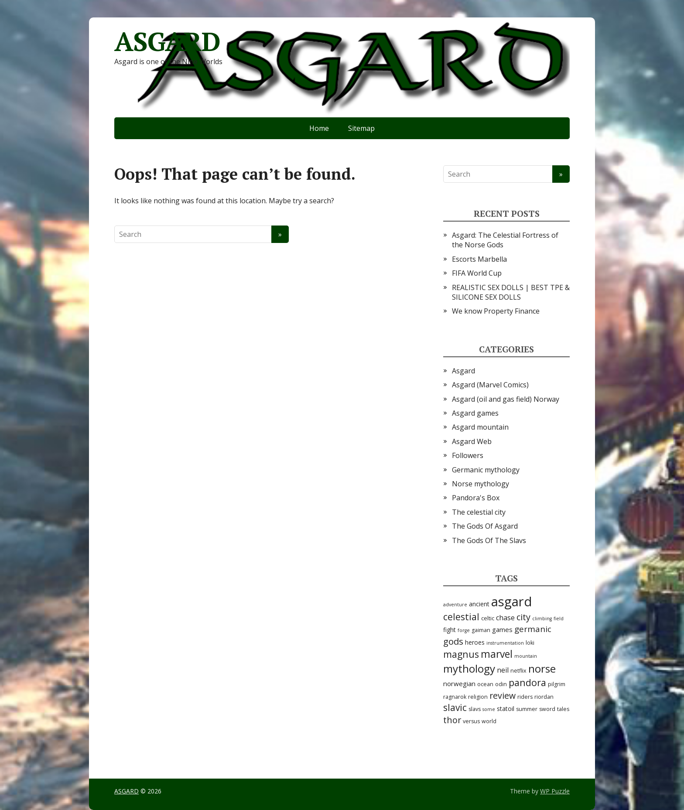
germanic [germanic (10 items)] (532, 629)
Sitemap (361, 128)
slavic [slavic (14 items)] (455, 707)
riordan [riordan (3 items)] (544, 697)
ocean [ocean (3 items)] (485, 684)
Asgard (463, 371)
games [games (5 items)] (502, 629)
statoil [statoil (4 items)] (505, 708)
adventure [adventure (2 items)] (455, 605)
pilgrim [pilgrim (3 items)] (556, 684)
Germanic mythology (486, 470)
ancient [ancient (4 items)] (479, 604)
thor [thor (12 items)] (452, 720)
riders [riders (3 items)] (525, 697)
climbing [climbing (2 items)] (542, 618)
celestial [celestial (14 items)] (461, 617)
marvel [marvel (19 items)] (497, 654)
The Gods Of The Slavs (489, 540)
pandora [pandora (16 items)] (527, 682)
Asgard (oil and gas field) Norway (505, 399)
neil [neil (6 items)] (503, 670)
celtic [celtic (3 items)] (487, 618)
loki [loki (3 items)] (530, 642)
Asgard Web (472, 441)
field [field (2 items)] (559, 618)
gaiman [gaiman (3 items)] (481, 630)
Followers (467, 455)
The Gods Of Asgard (485, 526)
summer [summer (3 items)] (526, 709)
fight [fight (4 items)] (449, 629)
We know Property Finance (496, 311)
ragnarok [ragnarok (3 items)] (454, 697)
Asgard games (475, 413)
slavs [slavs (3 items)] (475, 709)
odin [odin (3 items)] (501, 684)
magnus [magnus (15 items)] (461, 654)
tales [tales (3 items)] (563, 709)
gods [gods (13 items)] (453, 641)
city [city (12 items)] (523, 617)
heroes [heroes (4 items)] (475, 642)
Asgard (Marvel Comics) (490, 385)
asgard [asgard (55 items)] (511, 601)
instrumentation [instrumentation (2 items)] (505, 643)
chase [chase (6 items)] (505, 617)
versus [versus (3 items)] (471, 721)
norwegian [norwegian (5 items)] (459, 683)
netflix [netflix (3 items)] (518, 670)
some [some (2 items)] (488, 709)
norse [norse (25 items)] (542, 668)
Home (319, 128)
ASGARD (167, 41)
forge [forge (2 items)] (464, 630)
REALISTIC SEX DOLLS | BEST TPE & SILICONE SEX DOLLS (511, 292)
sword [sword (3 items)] (547, 709)
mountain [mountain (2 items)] (525, 656)
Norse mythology (480, 484)
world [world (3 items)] (489, 721)
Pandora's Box (475, 497)
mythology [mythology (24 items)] (469, 668)
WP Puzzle (555, 791)
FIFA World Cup (477, 273)
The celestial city (479, 512)
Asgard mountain (480, 427)
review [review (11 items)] (502, 695)
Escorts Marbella (479, 259)
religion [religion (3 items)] (478, 697)
